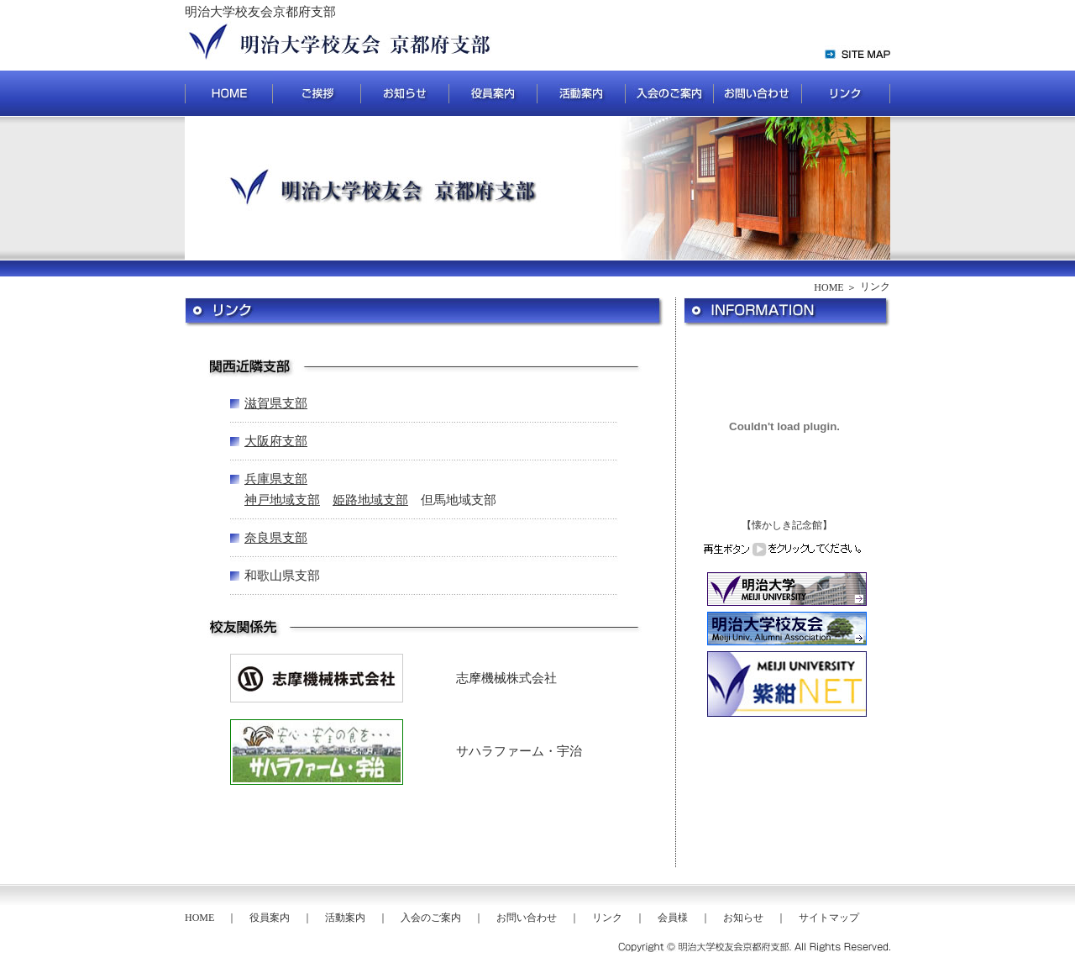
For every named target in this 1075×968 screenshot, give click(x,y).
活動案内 (345, 917)
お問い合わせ (526, 917)
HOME (828, 287)
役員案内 (269, 917)
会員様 (673, 917)
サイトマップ (829, 917)
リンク (607, 917)
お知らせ (743, 917)
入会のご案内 (431, 917)
